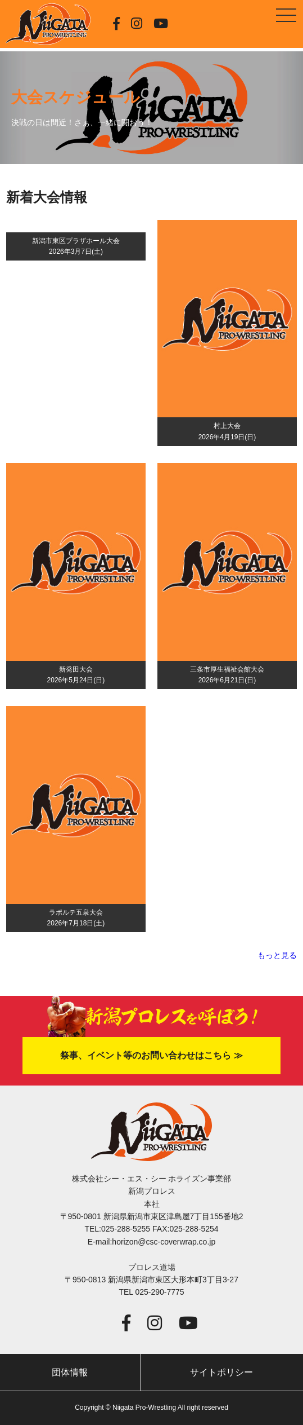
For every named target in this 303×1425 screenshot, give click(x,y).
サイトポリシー (221, 1372)
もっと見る (277, 955)
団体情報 (70, 1372)
